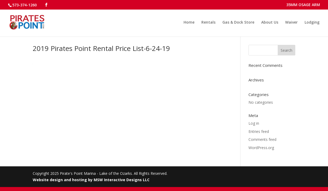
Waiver (291, 22)
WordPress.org (261, 147)
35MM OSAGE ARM (303, 5)
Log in (253, 123)
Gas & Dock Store (238, 22)
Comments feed (262, 139)
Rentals (208, 22)
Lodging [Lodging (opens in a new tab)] (312, 22)
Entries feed (258, 131)
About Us (269, 22)
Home (189, 22)
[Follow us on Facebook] (46, 5)
